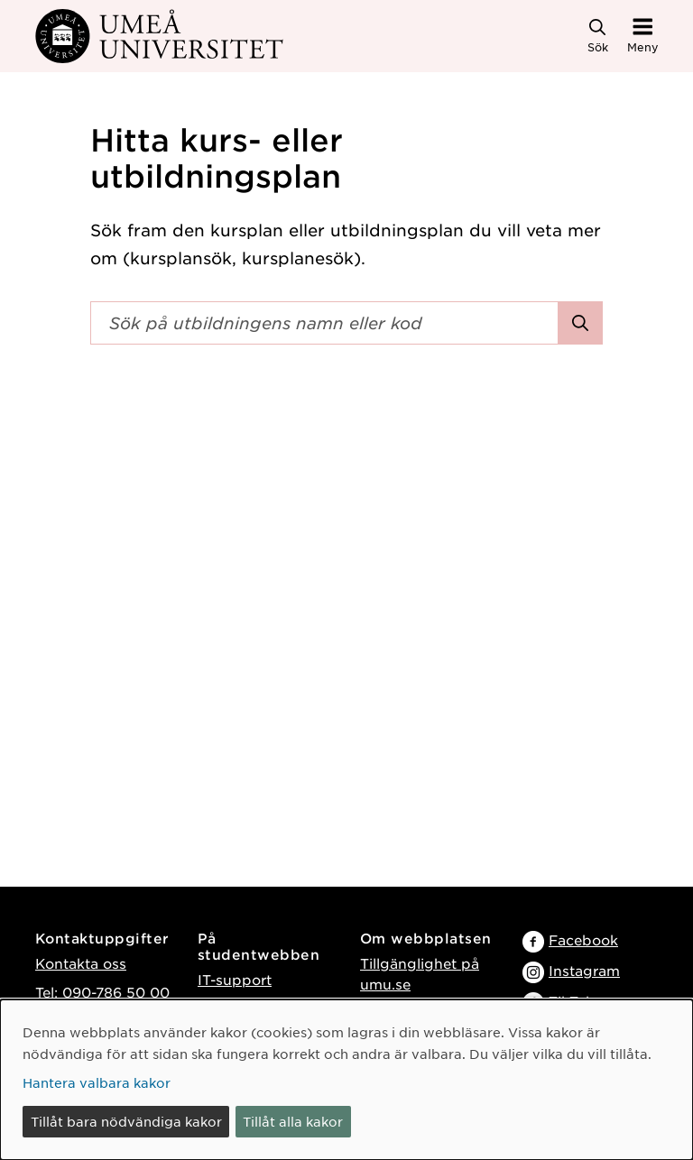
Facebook (583, 939)
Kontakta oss (80, 962)
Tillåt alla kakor (293, 1121)
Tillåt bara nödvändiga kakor (126, 1121)
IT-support (235, 979)
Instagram (584, 970)
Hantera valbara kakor (97, 1082)
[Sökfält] (324, 323)
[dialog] (346, 1079)
